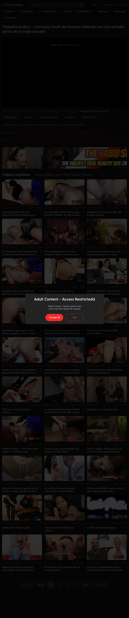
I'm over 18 (54, 317)
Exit (75, 317)
